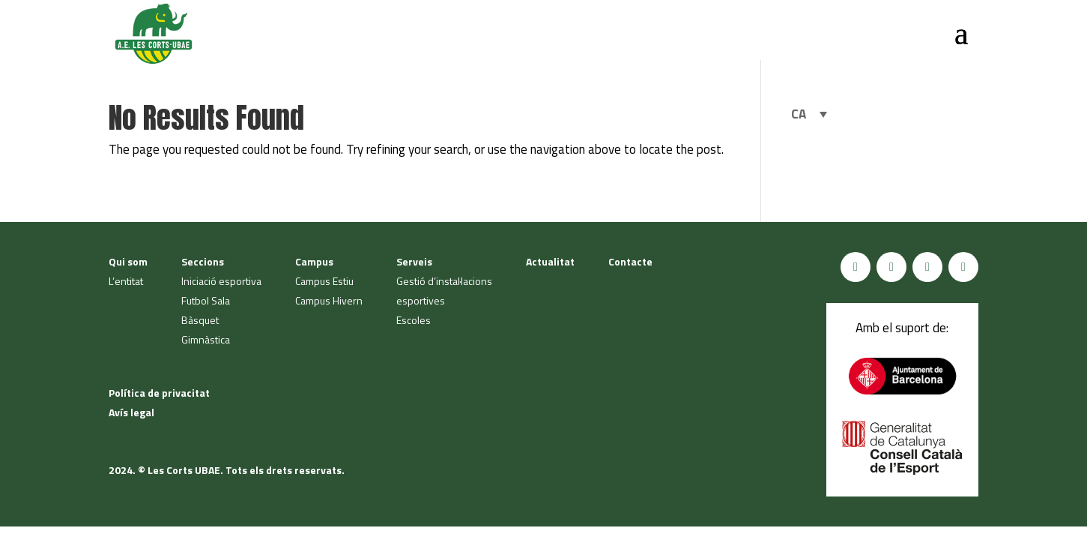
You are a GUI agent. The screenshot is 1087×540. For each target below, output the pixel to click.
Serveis (414, 261)
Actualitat (550, 261)
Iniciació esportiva (221, 281)
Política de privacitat (159, 392)
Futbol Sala (205, 300)
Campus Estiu (324, 281)
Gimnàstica (205, 339)
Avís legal (131, 412)
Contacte (630, 261)
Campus (314, 261)
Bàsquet (200, 320)
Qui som (128, 261)
